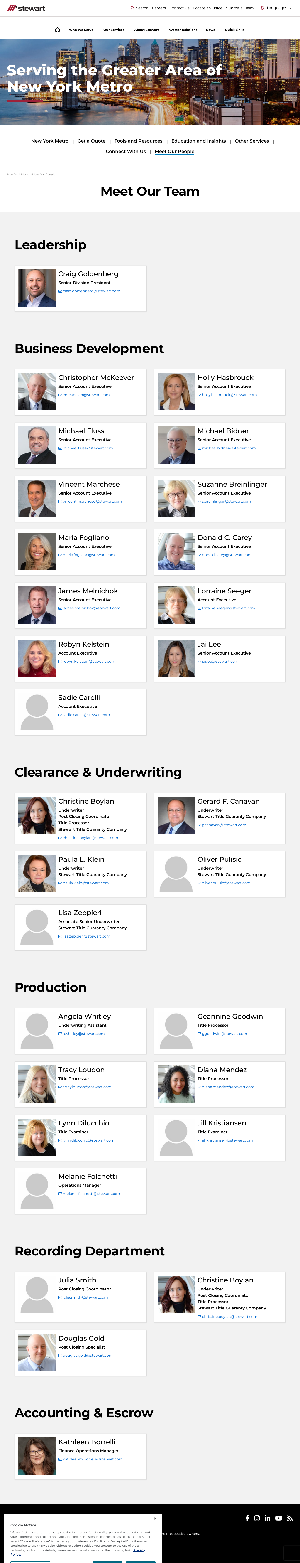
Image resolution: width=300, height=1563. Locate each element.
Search (140, 8)
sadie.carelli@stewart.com (84, 715)
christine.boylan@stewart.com (88, 838)
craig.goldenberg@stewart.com (89, 291)
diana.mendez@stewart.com (226, 1087)
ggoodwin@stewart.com (222, 1034)
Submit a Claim (240, 8)
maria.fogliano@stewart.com (86, 555)
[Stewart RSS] (290, 1519)
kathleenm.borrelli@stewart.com (90, 1459)
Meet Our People (174, 151)
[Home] (57, 30)
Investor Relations (182, 30)
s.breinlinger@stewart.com (224, 502)
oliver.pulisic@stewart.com (224, 883)
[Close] (155, 1536)
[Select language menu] (276, 8)
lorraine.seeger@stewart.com (226, 608)
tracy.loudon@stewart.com (85, 1087)
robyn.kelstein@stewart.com (86, 662)
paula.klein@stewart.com (83, 883)
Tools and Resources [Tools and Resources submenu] (138, 141)
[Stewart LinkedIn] (267, 1519)
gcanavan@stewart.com (222, 825)
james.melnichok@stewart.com (89, 608)
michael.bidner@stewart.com (227, 448)
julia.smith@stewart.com (83, 1297)
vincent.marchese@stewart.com (90, 502)
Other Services (252, 141)
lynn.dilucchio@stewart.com (86, 1140)
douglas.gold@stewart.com (85, 1356)
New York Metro (49, 141)
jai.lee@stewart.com (218, 662)
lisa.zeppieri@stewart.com (84, 936)
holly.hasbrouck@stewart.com (227, 395)
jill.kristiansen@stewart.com (225, 1140)
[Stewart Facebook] (247, 1519)
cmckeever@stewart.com (84, 395)
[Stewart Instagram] (257, 1519)
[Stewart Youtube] (278, 1519)
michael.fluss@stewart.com (85, 448)
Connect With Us (126, 151)
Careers (159, 8)
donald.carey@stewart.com (225, 555)
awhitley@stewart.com (81, 1034)
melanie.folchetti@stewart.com (89, 1194)
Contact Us (179, 8)
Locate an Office (207, 8)
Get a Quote (91, 141)
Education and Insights (198, 141)
